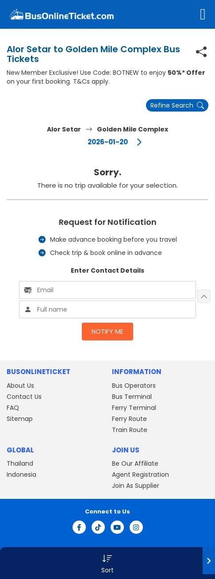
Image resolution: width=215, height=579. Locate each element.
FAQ (13, 407)
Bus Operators (134, 385)
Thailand (20, 463)
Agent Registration (140, 474)
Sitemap (20, 418)
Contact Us (24, 396)
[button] (107, 563)
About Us (20, 385)
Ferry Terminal (134, 407)
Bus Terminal (132, 396)
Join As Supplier (135, 485)
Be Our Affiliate (135, 463)
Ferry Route (129, 418)
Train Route (129, 429)
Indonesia (21, 474)
